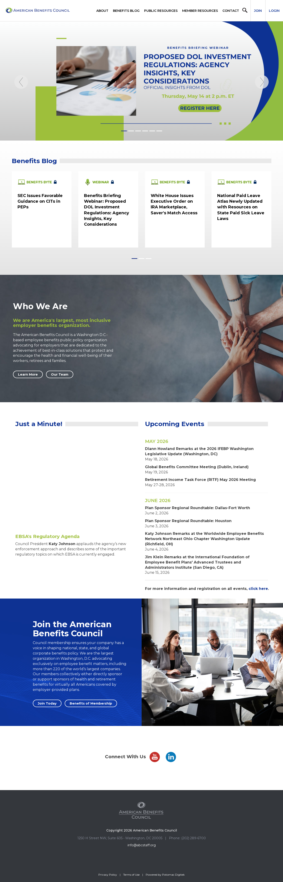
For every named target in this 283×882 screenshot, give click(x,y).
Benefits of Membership (91, 703)
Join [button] (258, 11)
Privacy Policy (107, 874)
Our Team (59, 374)
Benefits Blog (126, 11)
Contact (230, 11)
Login (274, 11)
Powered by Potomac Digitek (165, 874)
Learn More (28, 374)
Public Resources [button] (161, 11)
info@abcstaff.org (141, 845)
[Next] (262, 108)
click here (258, 588)
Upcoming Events (174, 424)
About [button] (102, 11)
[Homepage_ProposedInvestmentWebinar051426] (141, 81)
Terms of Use (131, 874)
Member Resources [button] (200, 11)
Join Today (47, 703)
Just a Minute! (38, 424)
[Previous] (21, 108)
